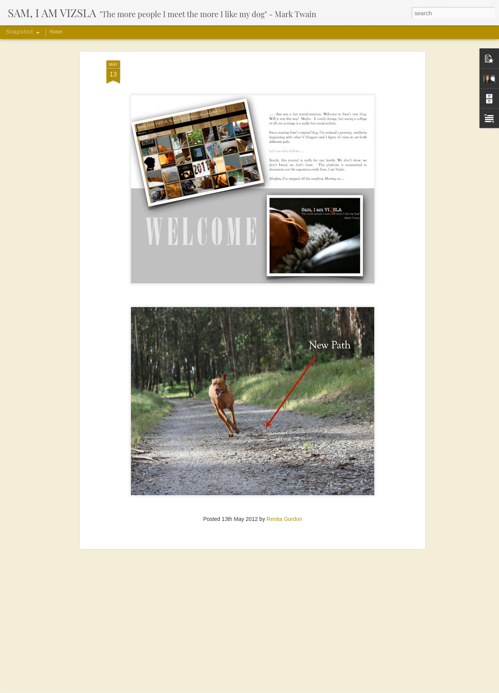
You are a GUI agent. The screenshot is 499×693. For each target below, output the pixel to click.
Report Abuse (368, 688)
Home (56, 32)
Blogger (345, 688)
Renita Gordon (284, 497)
